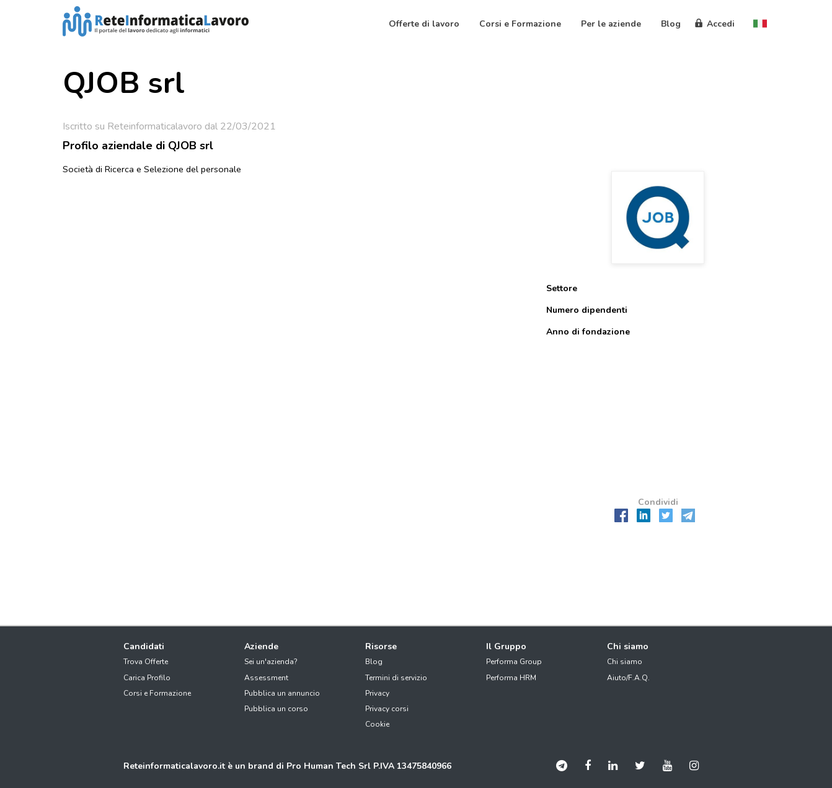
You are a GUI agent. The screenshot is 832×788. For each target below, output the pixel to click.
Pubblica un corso (276, 709)
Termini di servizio (396, 678)
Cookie (377, 724)
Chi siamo (624, 662)
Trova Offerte (145, 662)
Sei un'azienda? (271, 662)
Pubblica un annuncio (282, 693)
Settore (561, 288)
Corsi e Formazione (157, 693)
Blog (374, 662)
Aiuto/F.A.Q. (628, 678)
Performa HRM (511, 678)
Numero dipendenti (586, 310)
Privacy (377, 693)
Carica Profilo (146, 678)
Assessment (266, 678)
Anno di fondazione (588, 332)
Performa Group (514, 662)
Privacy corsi (387, 709)
